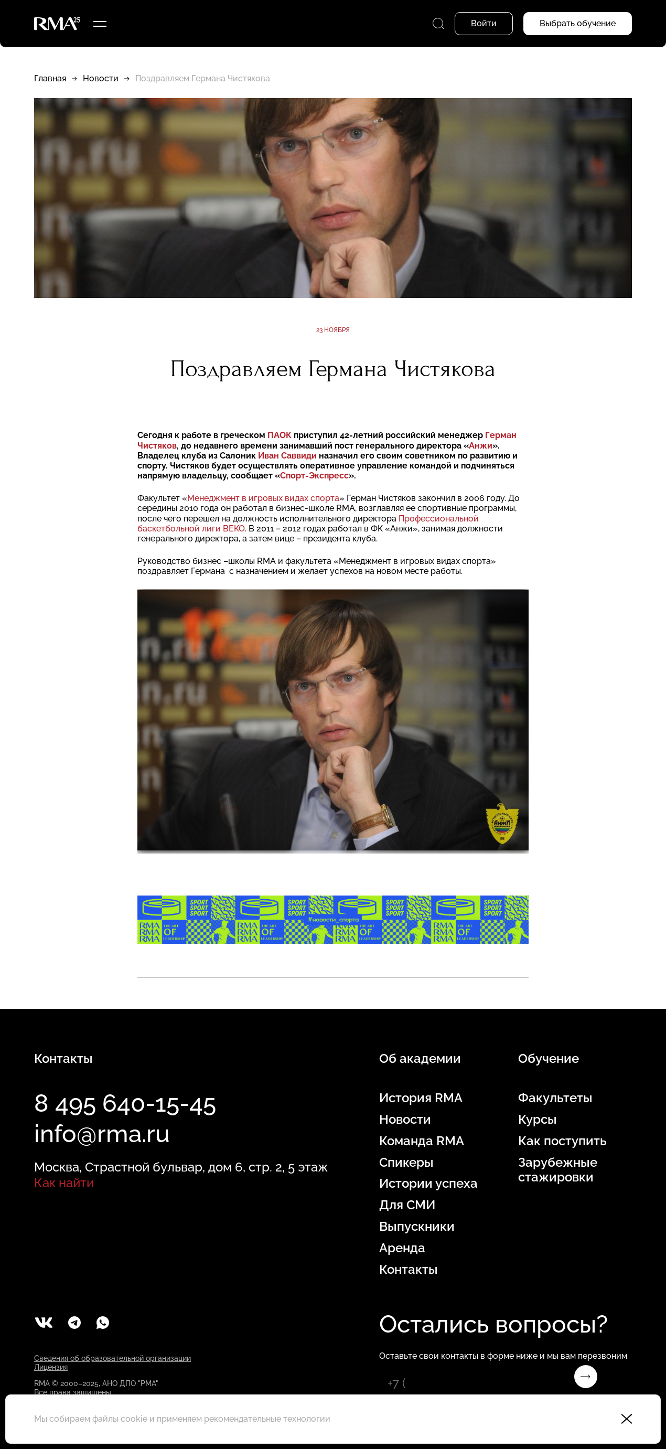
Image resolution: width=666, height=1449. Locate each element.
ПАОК (279, 435)
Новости (101, 78)
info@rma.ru (102, 1134)
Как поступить (562, 1141)
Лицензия (51, 1367)
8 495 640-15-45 (125, 1103)
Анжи (480, 446)
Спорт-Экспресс (314, 476)
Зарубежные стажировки (557, 1170)
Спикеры (406, 1162)
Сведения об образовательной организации (112, 1358)
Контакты (408, 1269)
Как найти (64, 1182)
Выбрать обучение (578, 23)
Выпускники (417, 1226)
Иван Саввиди (288, 456)
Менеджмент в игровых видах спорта (263, 498)
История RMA (421, 1098)
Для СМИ (407, 1205)
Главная (50, 78)
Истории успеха (428, 1183)
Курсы (537, 1119)
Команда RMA (421, 1141)
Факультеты (555, 1098)
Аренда (402, 1248)
